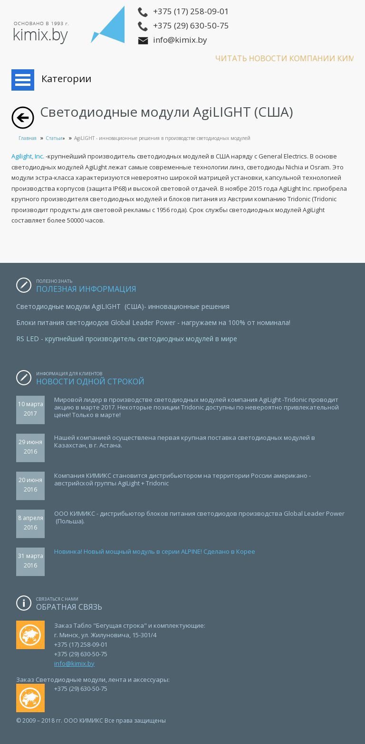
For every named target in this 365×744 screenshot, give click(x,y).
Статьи (54, 138)
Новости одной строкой (91, 381)
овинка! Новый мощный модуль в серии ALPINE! (130, 551)
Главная (28, 138)
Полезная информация (86, 289)
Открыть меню (22, 80)
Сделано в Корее (228, 551)
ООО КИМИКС (70, 28)
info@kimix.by (74, 663)
